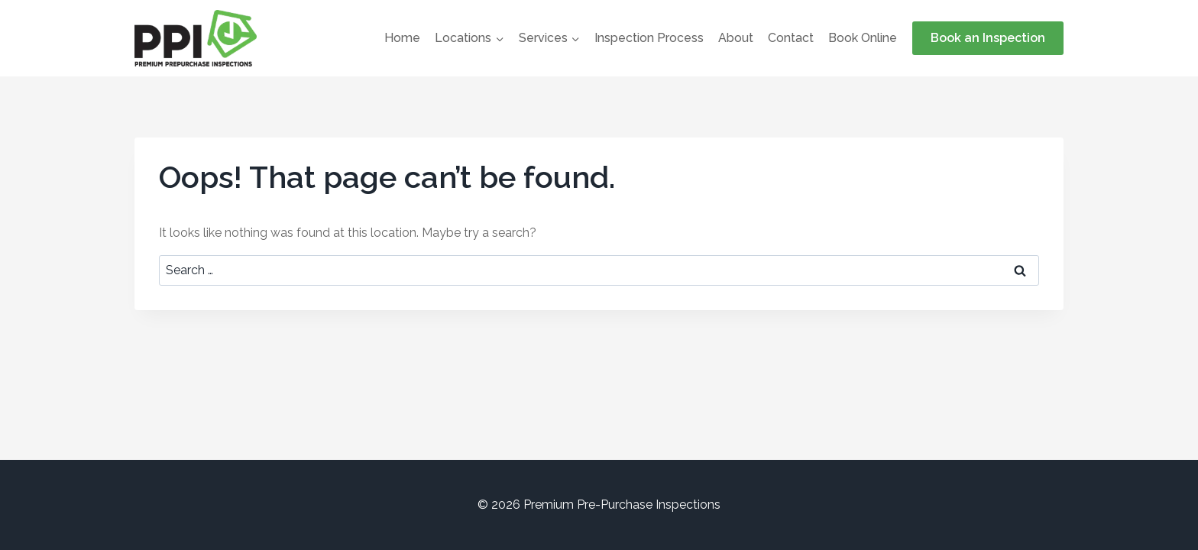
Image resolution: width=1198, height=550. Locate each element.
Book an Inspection (988, 38)
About (735, 38)
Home (402, 38)
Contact (791, 38)
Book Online (862, 38)
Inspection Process (649, 38)
